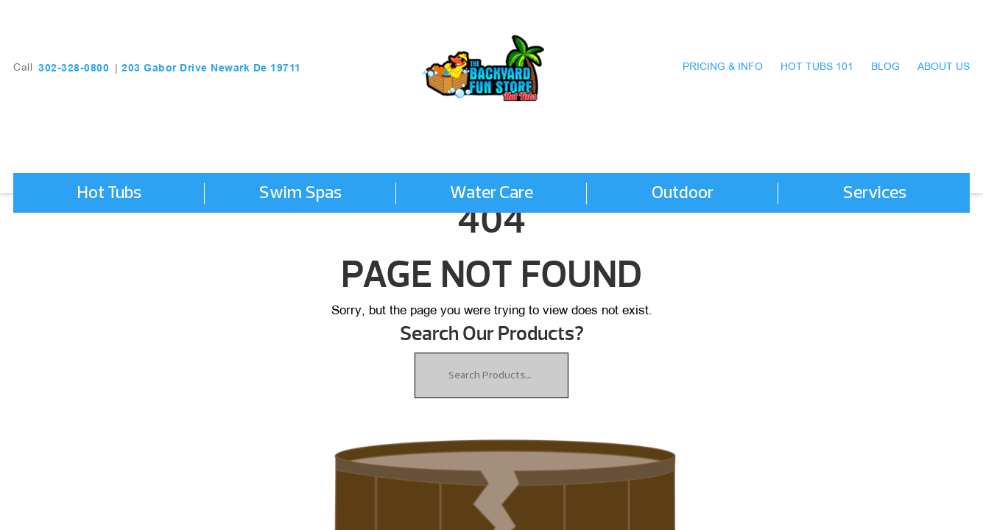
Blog (885, 67)
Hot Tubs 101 (817, 67)
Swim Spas (300, 193)
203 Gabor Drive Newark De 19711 (211, 68)
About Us (943, 67)
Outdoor (683, 193)
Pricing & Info (723, 67)
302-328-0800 (73, 68)
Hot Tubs (109, 193)
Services (874, 193)
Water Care (491, 193)
